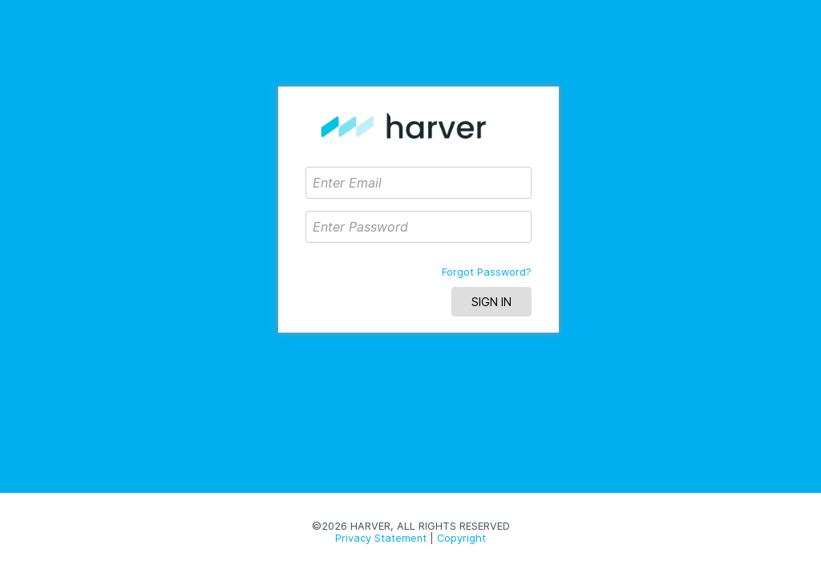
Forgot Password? (487, 272)
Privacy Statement (381, 538)
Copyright (461, 538)
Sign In (491, 302)
